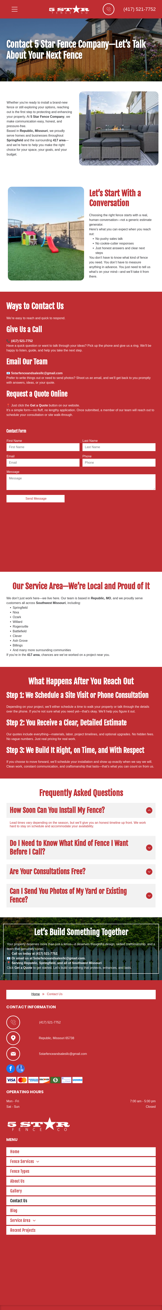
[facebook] (10, 1056)
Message (12, 471)
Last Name (90, 440)
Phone (87, 456)
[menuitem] (81, 1139)
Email (10, 456)
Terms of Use (114, 1302)
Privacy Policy (129, 1302)
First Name (14, 440)
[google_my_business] (20, 1056)
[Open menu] (15, 9)
